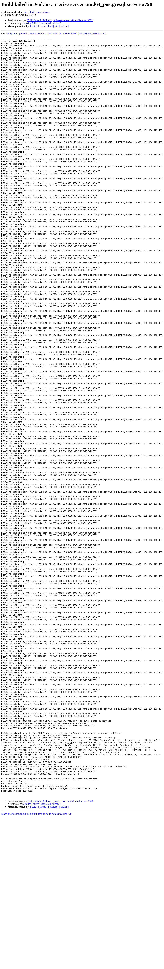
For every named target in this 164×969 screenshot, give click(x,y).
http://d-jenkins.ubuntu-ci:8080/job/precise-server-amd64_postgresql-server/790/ (57, 34)
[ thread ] (43, 26)
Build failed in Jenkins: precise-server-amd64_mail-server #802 (60, 20)
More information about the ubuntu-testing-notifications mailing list (36, 966)
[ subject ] (53, 26)
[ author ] (64, 26)
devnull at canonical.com (36, 12)
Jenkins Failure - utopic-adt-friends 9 (42, 23)
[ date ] (33, 26)
